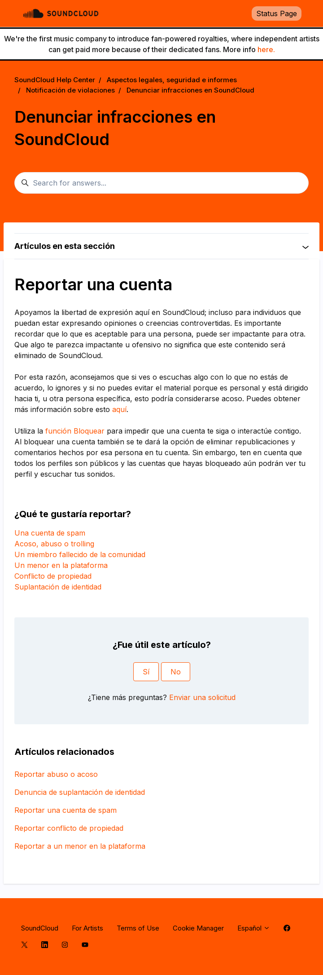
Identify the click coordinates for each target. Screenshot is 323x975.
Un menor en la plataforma (61, 565)
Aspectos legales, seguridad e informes (172, 79)
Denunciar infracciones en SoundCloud (190, 90)
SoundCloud (39, 928)
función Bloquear (75, 430)
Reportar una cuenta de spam (65, 810)
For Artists (87, 928)
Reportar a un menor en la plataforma (79, 846)
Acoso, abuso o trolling (54, 543)
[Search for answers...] (161, 183)
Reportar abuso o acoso (56, 774)
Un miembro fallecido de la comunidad (79, 554)
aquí (119, 409)
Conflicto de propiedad (53, 576)
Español (253, 928)
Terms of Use (138, 928)
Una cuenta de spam (49, 532)
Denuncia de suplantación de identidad (79, 792)
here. (266, 49)
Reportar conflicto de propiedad (68, 828)
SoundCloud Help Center (54, 79)
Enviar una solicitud (202, 697)
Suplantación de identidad (57, 586)
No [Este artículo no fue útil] (175, 671)
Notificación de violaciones (70, 90)
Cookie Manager (198, 928)
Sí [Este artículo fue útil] (146, 671)
